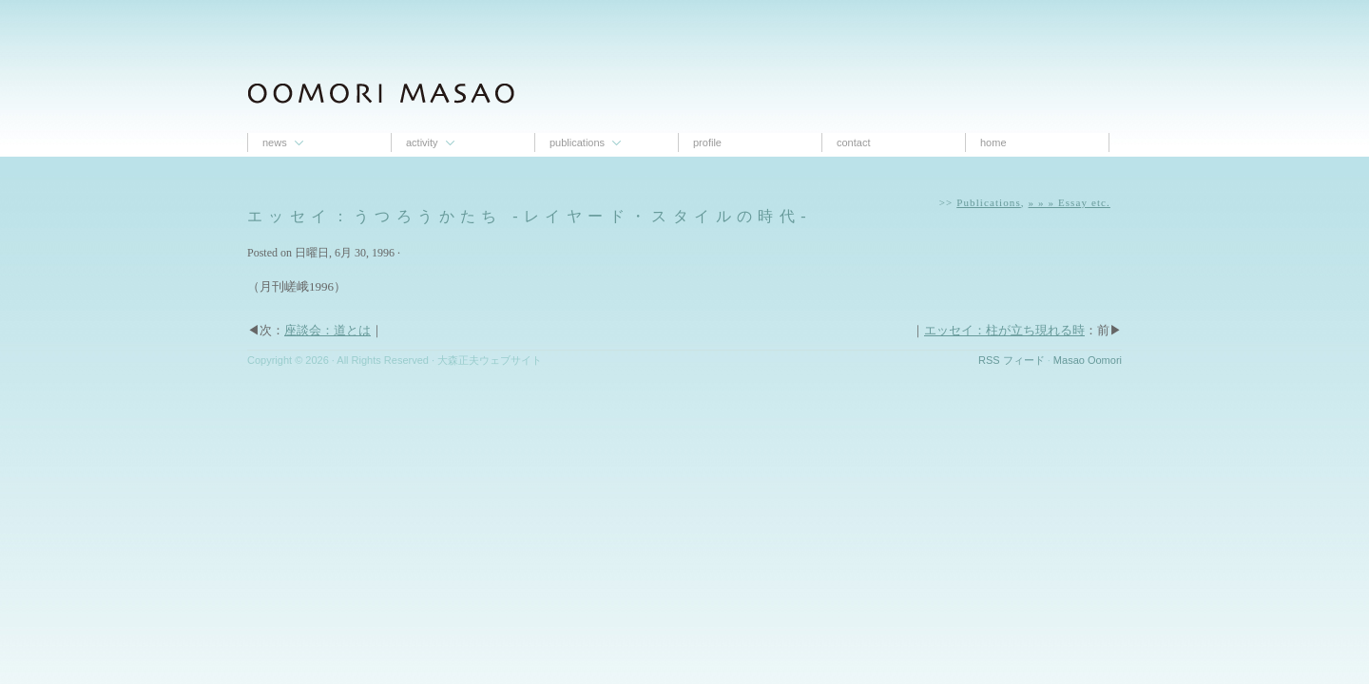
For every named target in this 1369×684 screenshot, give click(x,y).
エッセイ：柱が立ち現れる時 (1004, 330)
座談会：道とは (327, 330)
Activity (422, 142)
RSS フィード (1011, 360)
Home (993, 142)
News (274, 142)
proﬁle (707, 142)
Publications (577, 142)
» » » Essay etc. (1069, 202)
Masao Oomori (1087, 360)
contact (853, 142)
